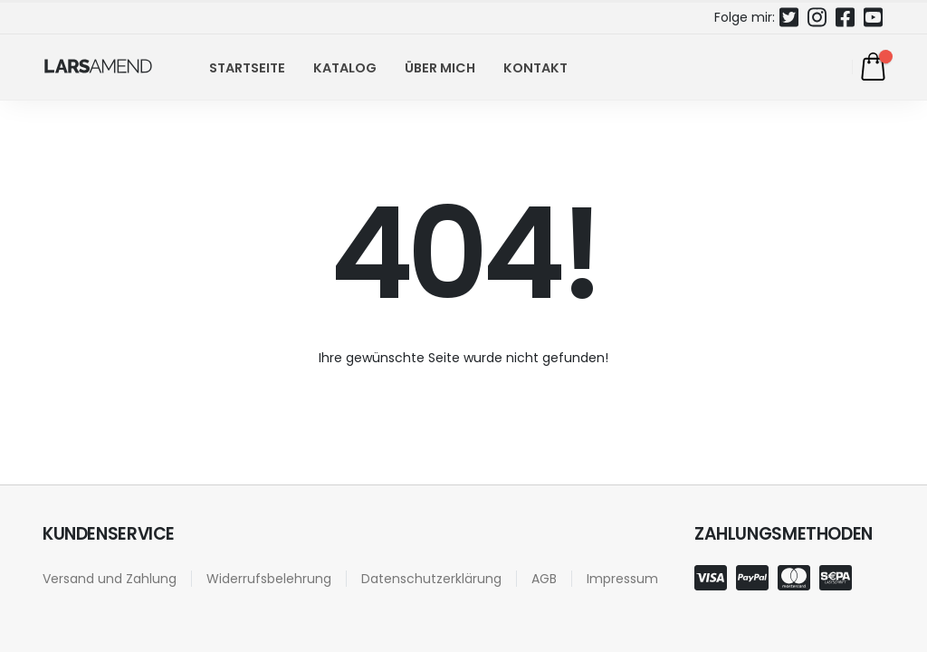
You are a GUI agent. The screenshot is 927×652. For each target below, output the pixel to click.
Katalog (345, 68)
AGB (544, 579)
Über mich (440, 68)
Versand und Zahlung (110, 579)
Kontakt (535, 68)
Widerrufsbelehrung (268, 579)
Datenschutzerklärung (431, 579)
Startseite (247, 68)
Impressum (622, 579)
